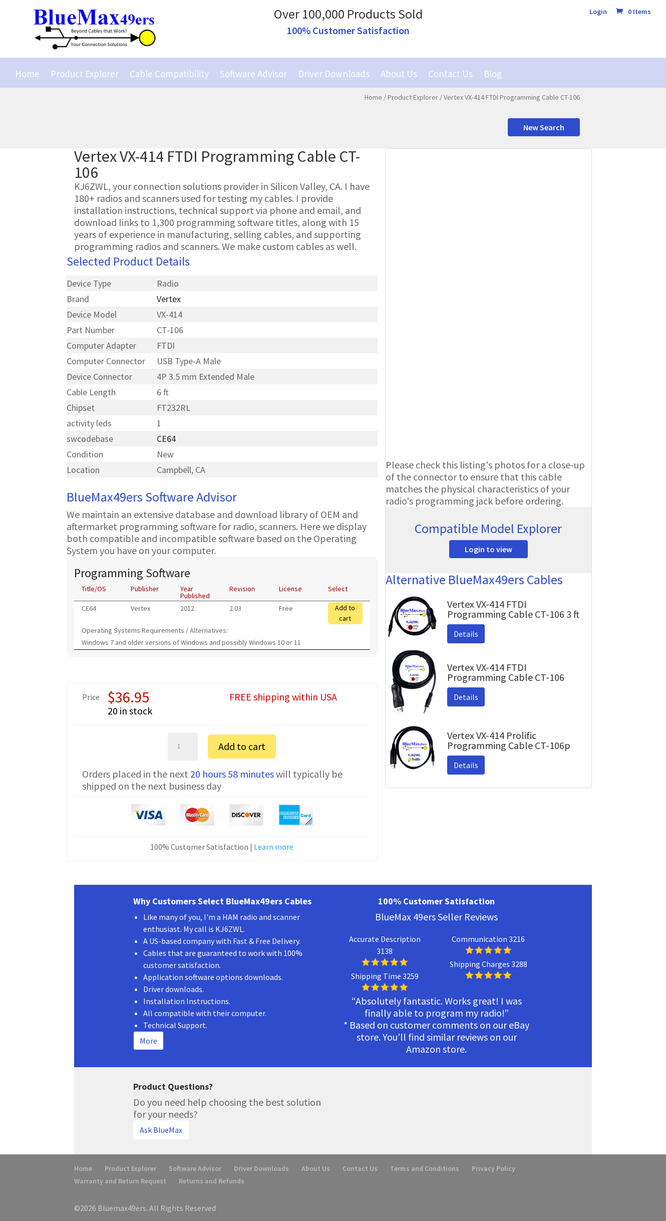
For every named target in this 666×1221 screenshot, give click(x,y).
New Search (543, 127)
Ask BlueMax (161, 1130)
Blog (493, 74)
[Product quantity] (183, 746)
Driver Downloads (334, 74)
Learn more (273, 847)
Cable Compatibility (169, 74)
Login (598, 12)
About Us (399, 74)
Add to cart (345, 613)
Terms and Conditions (424, 1168)
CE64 (166, 438)
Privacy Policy (493, 1168)
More (148, 1041)
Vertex (169, 299)
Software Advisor (253, 74)
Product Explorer (85, 74)
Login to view (488, 549)
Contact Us (450, 74)
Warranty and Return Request (120, 1180)
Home (27, 74)
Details (466, 634)
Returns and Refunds (211, 1180)
